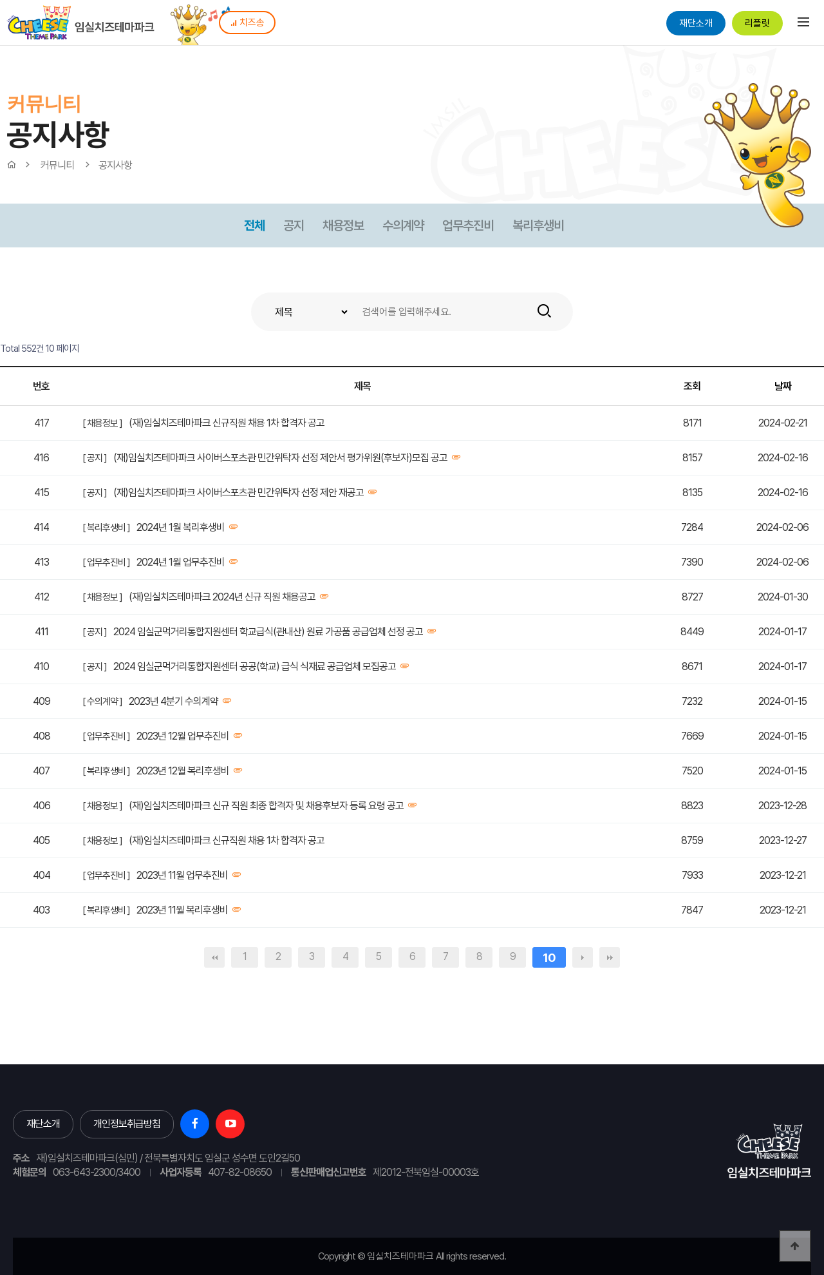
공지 (293, 225)
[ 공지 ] (94, 458)
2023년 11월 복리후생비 (182, 910)
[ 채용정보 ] (102, 423)
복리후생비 (538, 225)
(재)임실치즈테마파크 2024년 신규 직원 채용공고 (222, 597)
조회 (692, 386)
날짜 (782, 386)
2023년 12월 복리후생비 (182, 771)
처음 (214, 957)
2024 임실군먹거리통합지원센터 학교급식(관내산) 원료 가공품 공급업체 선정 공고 (268, 632)
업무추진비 (468, 225)
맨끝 (609, 957)
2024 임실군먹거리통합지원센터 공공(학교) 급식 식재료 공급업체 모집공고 (254, 666)
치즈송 (247, 22)
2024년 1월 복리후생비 (180, 527)
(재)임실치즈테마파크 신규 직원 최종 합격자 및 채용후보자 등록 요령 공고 (266, 806)
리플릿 (757, 23)
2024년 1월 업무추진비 (180, 562)
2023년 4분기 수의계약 (173, 701)
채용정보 (343, 225)
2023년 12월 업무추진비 (182, 736)
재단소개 (696, 23)
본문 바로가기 (0, 0)
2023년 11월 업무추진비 (182, 875)
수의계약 (403, 225)
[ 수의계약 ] (102, 701)
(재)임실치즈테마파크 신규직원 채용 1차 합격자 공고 (226, 423)
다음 (582, 957)
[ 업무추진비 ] (106, 562)
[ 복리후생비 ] (106, 527)
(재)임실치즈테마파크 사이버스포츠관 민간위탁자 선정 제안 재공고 (238, 492)
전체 (254, 225)
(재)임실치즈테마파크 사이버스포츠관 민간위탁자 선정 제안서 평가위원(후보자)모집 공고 (280, 458)
